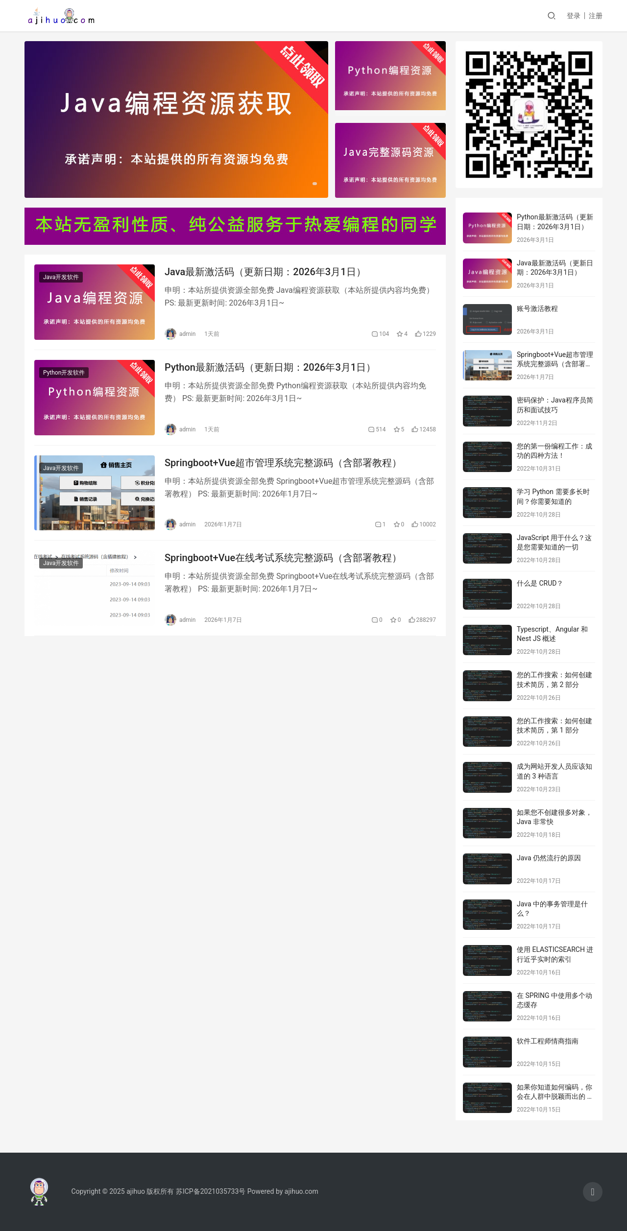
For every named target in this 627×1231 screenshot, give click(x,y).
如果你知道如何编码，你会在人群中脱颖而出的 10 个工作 (556, 1096)
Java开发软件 (61, 277)
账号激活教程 (537, 308)
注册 (596, 16)
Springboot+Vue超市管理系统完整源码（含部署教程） (283, 463)
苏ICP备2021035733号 (210, 1191)
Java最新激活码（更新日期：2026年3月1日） (265, 272)
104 (380, 334)
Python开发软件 (64, 372)
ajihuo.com (301, 1191)
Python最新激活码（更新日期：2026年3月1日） (270, 367)
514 (377, 429)
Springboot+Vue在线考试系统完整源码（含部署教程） (283, 558)
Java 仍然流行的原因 (549, 858)
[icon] (593, 1192)
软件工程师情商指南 (548, 1041)
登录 (573, 16)
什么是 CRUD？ (540, 583)
